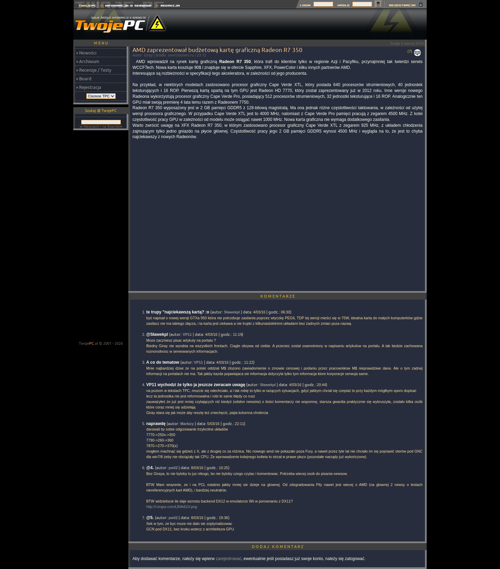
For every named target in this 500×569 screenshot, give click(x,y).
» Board (84, 78)
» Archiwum (87, 61)
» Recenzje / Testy (93, 70)
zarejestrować (228, 558)
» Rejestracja (88, 87)
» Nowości (86, 52)
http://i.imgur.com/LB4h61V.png (171, 507)
